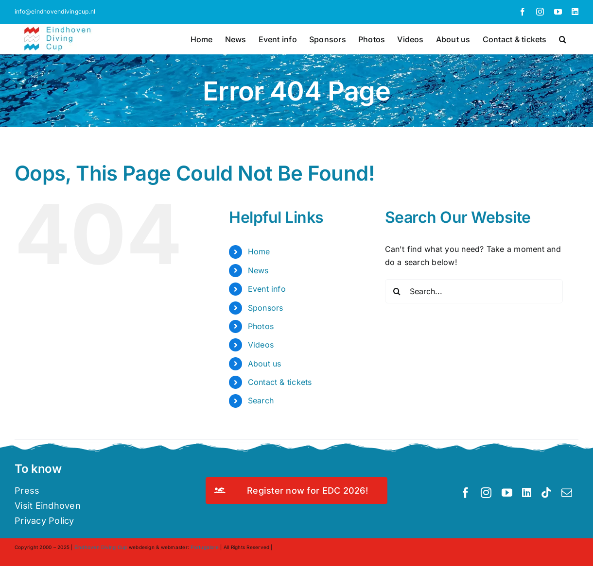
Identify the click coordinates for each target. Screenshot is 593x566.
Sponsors (265, 308)
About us (264, 363)
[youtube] (507, 492)
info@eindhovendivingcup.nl (55, 11)
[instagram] (486, 492)
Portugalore (205, 547)
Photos (261, 326)
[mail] (566, 492)
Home (259, 251)
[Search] (397, 291)
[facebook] (465, 492)
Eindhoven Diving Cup (100, 547)
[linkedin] (526, 492)
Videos (261, 345)
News (258, 270)
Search (261, 400)
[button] (562, 38)
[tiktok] (546, 492)
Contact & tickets (280, 382)
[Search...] (474, 291)
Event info (267, 289)
